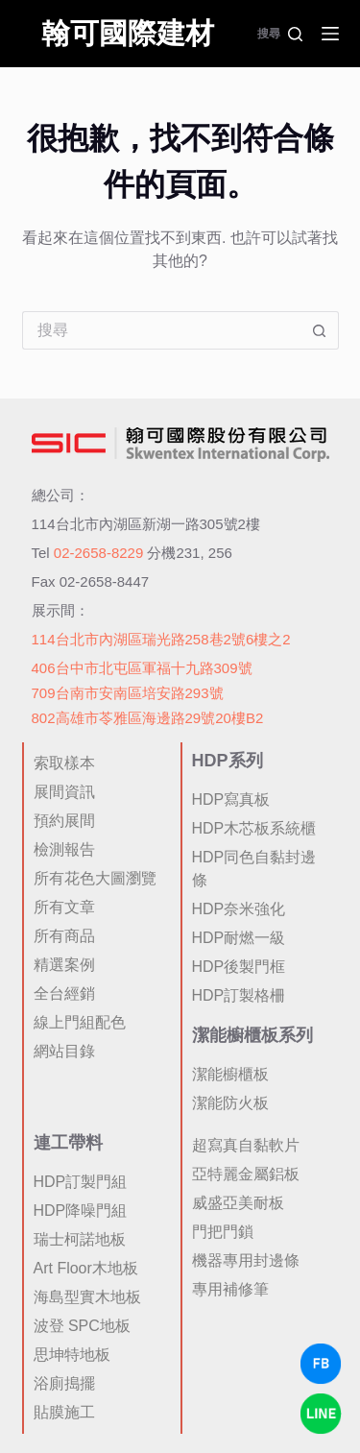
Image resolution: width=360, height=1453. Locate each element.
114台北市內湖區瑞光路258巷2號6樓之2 (161, 639)
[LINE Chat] (321, 1414)
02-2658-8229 (98, 553)
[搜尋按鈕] (319, 330)
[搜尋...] (161, 330)
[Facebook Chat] (321, 1364)
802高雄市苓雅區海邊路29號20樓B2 (148, 718)
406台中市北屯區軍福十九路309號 (142, 668)
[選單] (330, 33)
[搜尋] (279, 33)
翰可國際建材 (127, 33)
